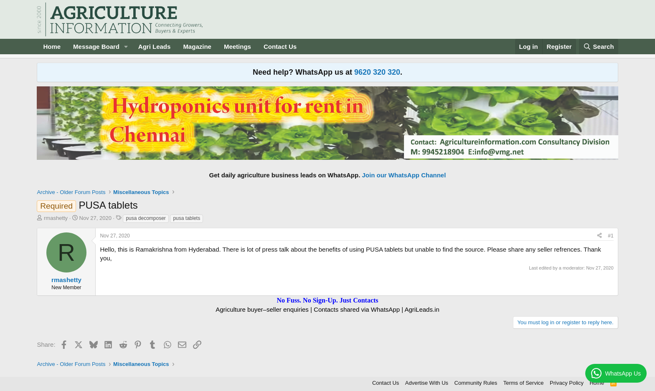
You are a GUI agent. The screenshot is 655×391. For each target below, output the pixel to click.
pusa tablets (186, 218)
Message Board (96, 46)
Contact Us (280, 46)
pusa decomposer (145, 218)
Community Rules (476, 383)
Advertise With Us (426, 383)
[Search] (598, 46)
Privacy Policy (567, 383)
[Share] (599, 236)
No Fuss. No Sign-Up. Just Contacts (327, 300)
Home (52, 46)
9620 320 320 (377, 72)
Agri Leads (154, 46)
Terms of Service (523, 383)
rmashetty (56, 218)
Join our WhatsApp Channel (404, 175)
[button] (126, 46)
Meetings (237, 46)
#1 (610, 236)
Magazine (197, 46)
